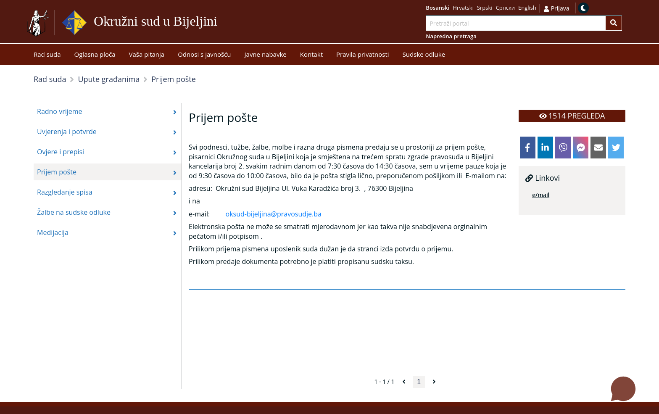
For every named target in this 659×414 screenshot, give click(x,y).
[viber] (563, 147)
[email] (598, 147)
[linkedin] (545, 147)
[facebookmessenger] (580, 147)
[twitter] (616, 147)
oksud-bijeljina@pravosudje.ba (274, 214)
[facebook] (527, 147)
